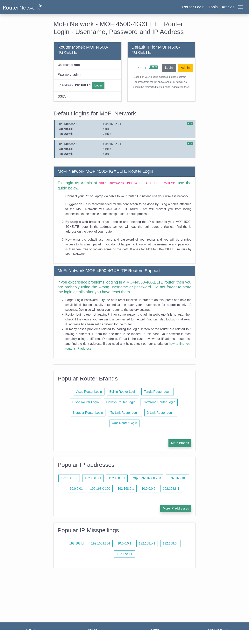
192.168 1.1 (117, 478)
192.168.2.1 (125, 488)
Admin (185, 67)
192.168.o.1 (147, 543)
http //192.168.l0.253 (147, 478)
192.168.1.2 (69, 478)
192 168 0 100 (100, 488)
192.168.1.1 (138, 68)
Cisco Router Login (85, 402)
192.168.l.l (76, 543)
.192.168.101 (177, 478)
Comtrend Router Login (159, 402)
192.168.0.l (170, 543)
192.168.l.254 (100, 543)
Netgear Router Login (88, 412)
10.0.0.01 (76, 488)
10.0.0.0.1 (124, 543)
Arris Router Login (124, 423)
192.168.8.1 (171, 488)
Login (98, 85)
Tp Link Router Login (124, 412)
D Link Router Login (160, 412)
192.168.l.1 (124, 554)
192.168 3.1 (93, 478)
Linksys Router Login (120, 402)
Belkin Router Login (123, 391)
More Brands (180, 443)
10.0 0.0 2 (148, 488)
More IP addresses (176, 508)
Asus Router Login (89, 391)
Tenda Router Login (157, 391)
